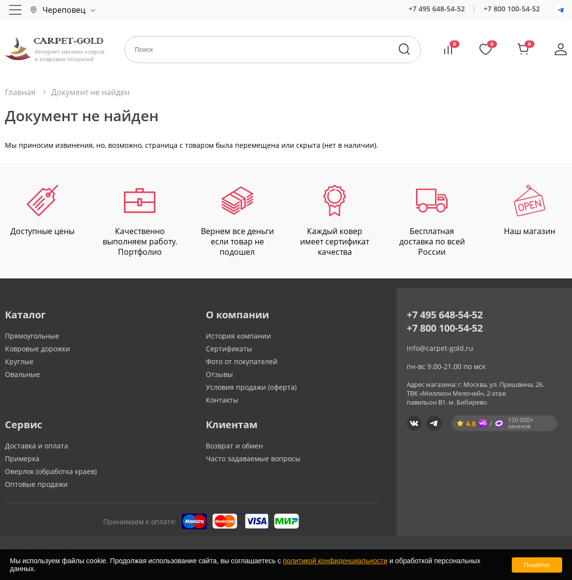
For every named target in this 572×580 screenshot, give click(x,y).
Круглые (19, 361)
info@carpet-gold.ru (440, 348)
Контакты (222, 400)
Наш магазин (529, 211)
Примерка (22, 458)
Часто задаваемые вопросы (253, 458)
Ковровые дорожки (37, 348)
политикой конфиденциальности (335, 561)
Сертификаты (229, 348)
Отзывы (219, 374)
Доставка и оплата (36, 445)
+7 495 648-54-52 (437, 8)
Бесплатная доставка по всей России (432, 221)
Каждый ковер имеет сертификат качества (334, 221)
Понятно (537, 565)
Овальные (22, 374)
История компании (238, 336)
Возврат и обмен (234, 445)
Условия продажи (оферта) (251, 387)
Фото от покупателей (241, 361)
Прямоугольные (32, 336)
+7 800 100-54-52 (512, 8)
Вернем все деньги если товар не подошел (237, 221)
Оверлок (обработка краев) (51, 471)
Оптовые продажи (36, 484)
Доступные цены (42, 211)
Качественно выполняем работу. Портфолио (140, 221)
